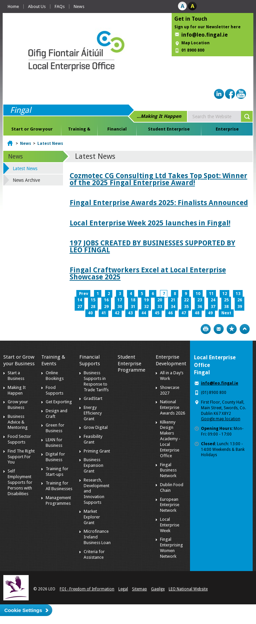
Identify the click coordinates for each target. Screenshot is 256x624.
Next (226, 313)
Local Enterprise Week (169, 525)
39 (239, 306)
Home (13, 6)
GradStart (93, 398)
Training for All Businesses (59, 485)
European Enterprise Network (169, 505)
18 (133, 300)
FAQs (60, 6)
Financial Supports (117, 130)
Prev (83, 293)
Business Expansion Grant (93, 465)
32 (146, 306)
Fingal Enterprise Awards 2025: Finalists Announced (159, 202)
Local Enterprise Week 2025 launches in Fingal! (150, 223)
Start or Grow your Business (32, 130)
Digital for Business (55, 457)
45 (157, 313)
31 (133, 306)
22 (186, 300)
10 (198, 293)
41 (103, 313)
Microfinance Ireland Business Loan (97, 537)
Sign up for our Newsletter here (207, 27)
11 (211, 293)
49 (210, 313)
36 (199, 306)
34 (173, 306)
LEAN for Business (54, 442)
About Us (37, 6)
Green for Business (55, 428)
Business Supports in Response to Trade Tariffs (96, 381)
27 (79, 306)
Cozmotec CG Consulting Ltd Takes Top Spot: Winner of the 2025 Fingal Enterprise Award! (158, 179)
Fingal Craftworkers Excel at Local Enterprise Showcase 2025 (148, 273)
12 (224, 293)
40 (90, 313)
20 (159, 300)
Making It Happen (17, 390)
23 (199, 300)
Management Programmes (58, 500)
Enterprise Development (227, 130)
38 (226, 306)
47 (183, 313)
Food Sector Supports (19, 439)
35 (186, 306)
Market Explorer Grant (92, 517)
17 (119, 300)
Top (245, 329)
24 (213, 300)
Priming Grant (97, 451)
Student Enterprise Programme (169, 130)
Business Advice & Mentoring (18, 422)
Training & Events (79, 130)
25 (226, 300)
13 (238, 293)
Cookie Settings (23, 610)
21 (173, 300)
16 (106, 300)
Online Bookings (55, 375)
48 (197, 313)
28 (93, 306)
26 (239, 300)
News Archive (26, 180)
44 (143, 313)
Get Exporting (59, 401)
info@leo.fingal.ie (204, 35)
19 (146, 300)
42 (117, 313)
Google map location (220, 419)
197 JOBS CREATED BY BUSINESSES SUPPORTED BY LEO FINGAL (152, 246)
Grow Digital (96, 427)
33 (159, 306)
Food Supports (54, 390)
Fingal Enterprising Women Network (171, 548)
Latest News (50, 143)
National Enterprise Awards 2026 (172, 407)
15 (93, 300)
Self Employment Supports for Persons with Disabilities (20, 482)
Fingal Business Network (168, 470)
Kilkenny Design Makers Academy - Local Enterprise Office (170, 439)
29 (106, 306)
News (79, 6)
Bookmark (232, 329)
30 (119, 306)
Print (206, 329)
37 (213, 306)
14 (79, 300)
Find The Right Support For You (21, 457)
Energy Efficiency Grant (93, 413)
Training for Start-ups (57, 471)
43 (130, 313)
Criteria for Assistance (94, 554)
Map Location (195, 43)
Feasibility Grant (93, 439)
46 (170, 313)
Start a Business (16, 375)
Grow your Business (18, 404)
